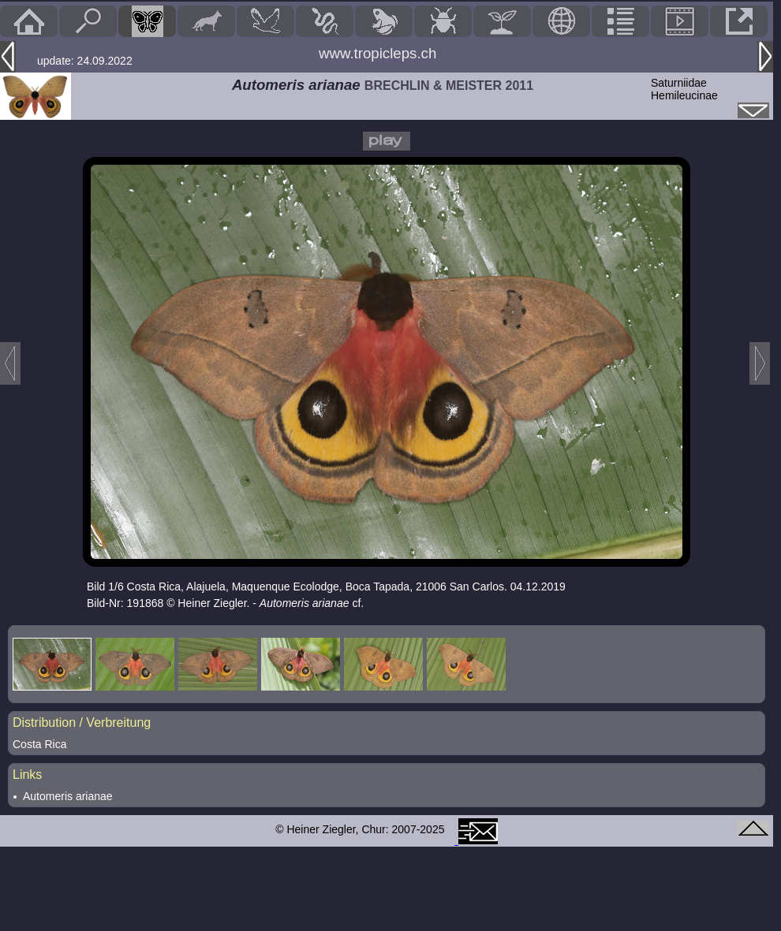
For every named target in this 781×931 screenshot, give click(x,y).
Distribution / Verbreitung (82, 722)
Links (27, 774)
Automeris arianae (68, 796)
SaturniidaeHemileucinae (684, 89)
